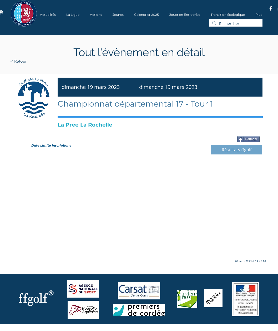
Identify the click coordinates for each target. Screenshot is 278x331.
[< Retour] (35, 61)
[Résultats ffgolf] (236, 149)
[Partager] (248, 139)
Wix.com (81, 329)
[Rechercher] (235, 23)
